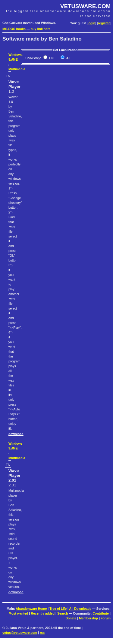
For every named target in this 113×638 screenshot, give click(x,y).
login (91, 23)
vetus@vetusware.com (19, 632)
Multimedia (16, 69)
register (104, 23)
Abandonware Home (31, 608)
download (16, 434)
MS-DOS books (14, 29)
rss (42, 632)
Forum (106, 618)
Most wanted (18, 613)
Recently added (43, 613)
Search (62, 613)
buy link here (41, 29)
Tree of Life (58, 608)
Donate (70, 618)
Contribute (101, 613)
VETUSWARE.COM (85, 6)
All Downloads (80, 608)
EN (51, 58)
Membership (88, 618)
